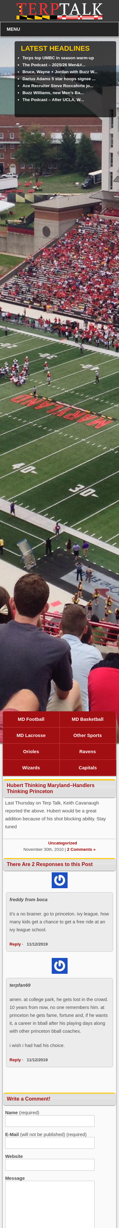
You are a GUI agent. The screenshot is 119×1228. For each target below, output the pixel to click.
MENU (13, 29)
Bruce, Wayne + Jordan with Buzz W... (60, 71)
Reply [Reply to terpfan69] (15, 1059)
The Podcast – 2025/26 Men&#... (54, 64)
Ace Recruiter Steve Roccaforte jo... (58, 85)
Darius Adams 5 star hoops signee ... (59, 78)
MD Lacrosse (31, 735)
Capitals (88, 767)
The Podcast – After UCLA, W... (53, 99)
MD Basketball (87, 719)
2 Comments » (81, 849)
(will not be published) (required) (46, 1134)
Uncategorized (62, 843)
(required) (22, 1112)
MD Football (31, 719)
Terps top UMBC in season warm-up (58, 57)
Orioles (31, 751)
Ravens (87, 751)
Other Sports (87, 735)
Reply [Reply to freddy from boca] (15, 944)
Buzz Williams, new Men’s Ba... (53, 92)
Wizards (31, 767)
